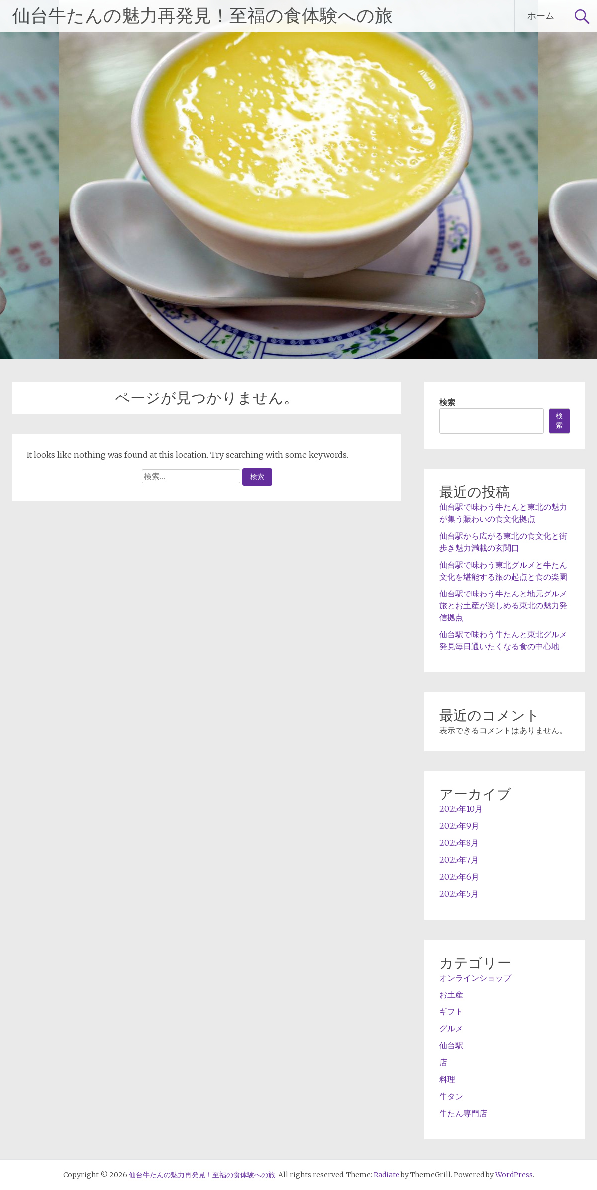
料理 (447, 1079)
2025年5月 (459, 894)
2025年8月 (459, 843)
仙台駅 (451, 1045)
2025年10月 (461, 809)
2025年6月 (459, 877)
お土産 (451, 994)
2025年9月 (459, 826)
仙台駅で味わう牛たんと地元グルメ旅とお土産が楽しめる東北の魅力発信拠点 (503, 605)
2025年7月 (459, 860)
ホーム (540, 15)
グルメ (451, 1028)
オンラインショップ (475, 978)
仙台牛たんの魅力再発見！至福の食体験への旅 (202, 15)
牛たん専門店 (463, 1113)
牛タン (451, 1096)
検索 (447, 402)
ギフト (451, 1011)
